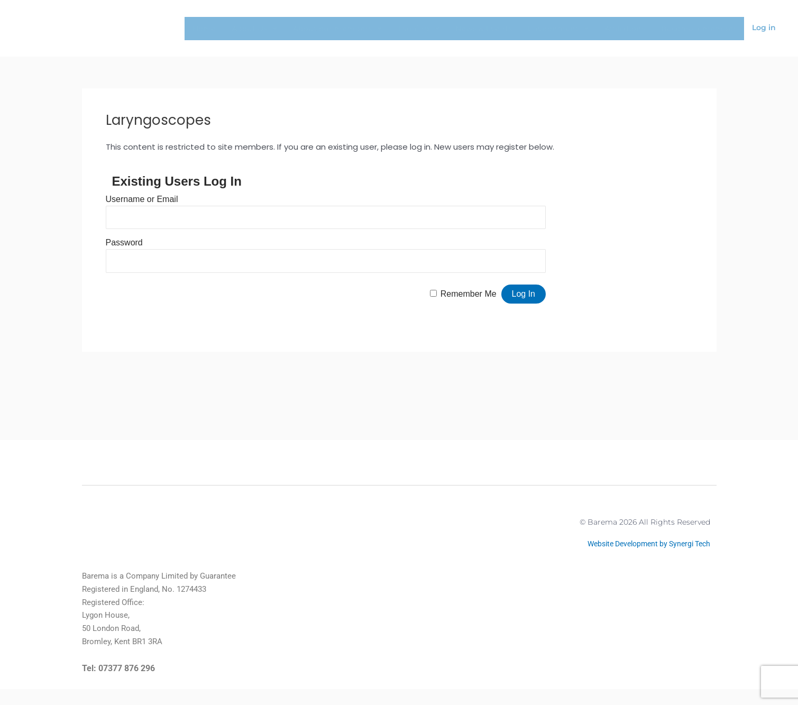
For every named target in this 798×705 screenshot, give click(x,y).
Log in (764, 27)
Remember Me (469, 293)
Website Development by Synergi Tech (643, 552)
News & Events (483, 28)
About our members (337, 28)
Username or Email (142, 199)
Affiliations (624, 28)
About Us (254, 28)
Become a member (698, 28)
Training (418, 28)
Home (204, 28)
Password (124, 242)
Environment (558, 28)
